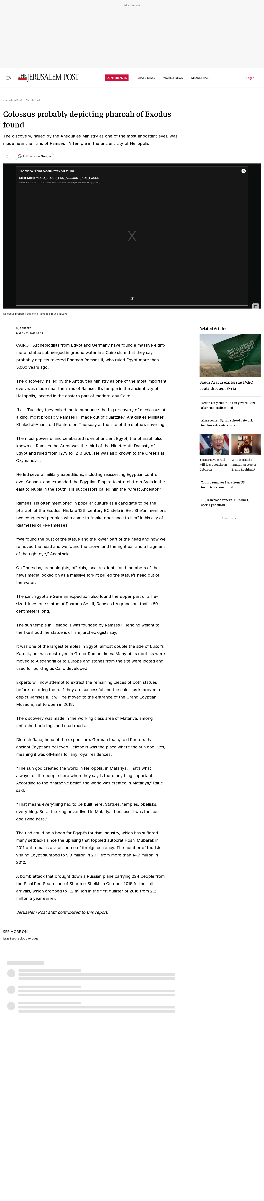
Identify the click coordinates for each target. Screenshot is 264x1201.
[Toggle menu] (8, 77)
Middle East (33, 100)
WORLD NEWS (173, 77)
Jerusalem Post (12, 100)
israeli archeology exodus (20, 938)
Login (250, 78)
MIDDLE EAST (200, 77)
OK (132, 298)
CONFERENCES (116, 77)
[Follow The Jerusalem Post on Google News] (34, 156)
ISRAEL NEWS (146, 77)
